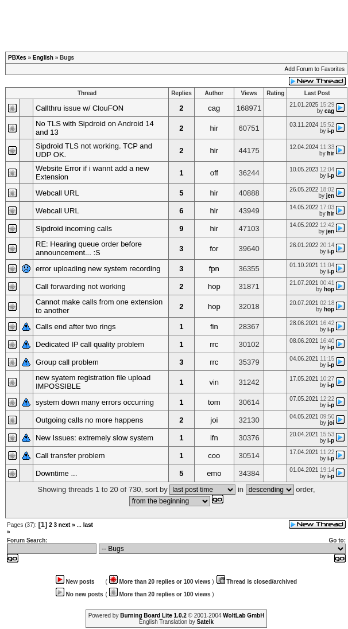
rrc (214, 344)
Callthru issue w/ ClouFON (79, 108)
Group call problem (67, 362)
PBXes (17, 57)
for (214, 248)
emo (214, 473)
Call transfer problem (70, 455)
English (43, 57)
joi (214, 420)
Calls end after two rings (75, 326)
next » (67, 525)
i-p (330, 131)
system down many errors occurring (95, 402)
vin (214, 382)
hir (214, 128)
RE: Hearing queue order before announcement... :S (89, 248)
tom (214, 402)
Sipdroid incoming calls (74, 228)
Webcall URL (57, 193)
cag (214, 108)
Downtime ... (56, 473)
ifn (214, 437)
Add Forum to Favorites (315, 69)
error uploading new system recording (98, 268)
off (214, 173)
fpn (214, 268)
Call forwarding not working (81, 286)
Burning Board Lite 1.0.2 (153, 615)
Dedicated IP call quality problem (90, 344)
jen (330, 196)
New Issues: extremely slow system (94, 437)
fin (214, 326)
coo (214, 455)
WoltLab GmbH (243, 615)
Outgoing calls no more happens (89, 420)
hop (214, 286)
